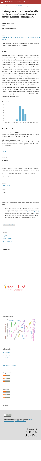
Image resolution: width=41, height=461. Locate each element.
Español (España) (7, 238)
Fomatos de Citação (8, 177)
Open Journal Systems (9, 365)
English (5, 236)
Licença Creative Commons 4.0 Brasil (27, 212)
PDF (5, 151)
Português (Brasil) (8, 241)
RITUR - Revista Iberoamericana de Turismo (16, 2)
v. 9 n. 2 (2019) (18, 6)
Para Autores (6, 355)
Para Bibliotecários (8, 358)
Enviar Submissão (9, 225)
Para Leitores (6, 352)
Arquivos (9, 6)
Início (3, 6)
